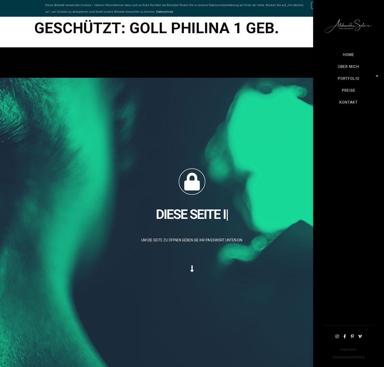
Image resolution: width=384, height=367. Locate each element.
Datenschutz (164, 11)
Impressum (349, 349)
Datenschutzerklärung (348, 357)
